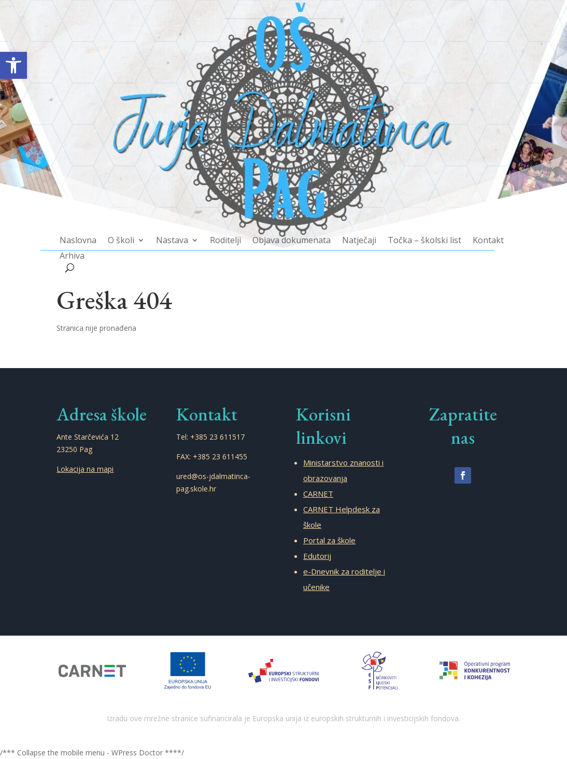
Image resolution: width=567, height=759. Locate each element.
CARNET (318, 493)
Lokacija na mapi (85, 469)
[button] (13, 65)
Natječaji (354, 233)
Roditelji (229, 233)
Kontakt (474, 233)
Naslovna (92, 233)
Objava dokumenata (291, 233)
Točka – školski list (415, 233)
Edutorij (317, 556)
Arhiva (86, 248)
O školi (132, 233)
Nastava (180, 233)
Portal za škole (329, 540)
